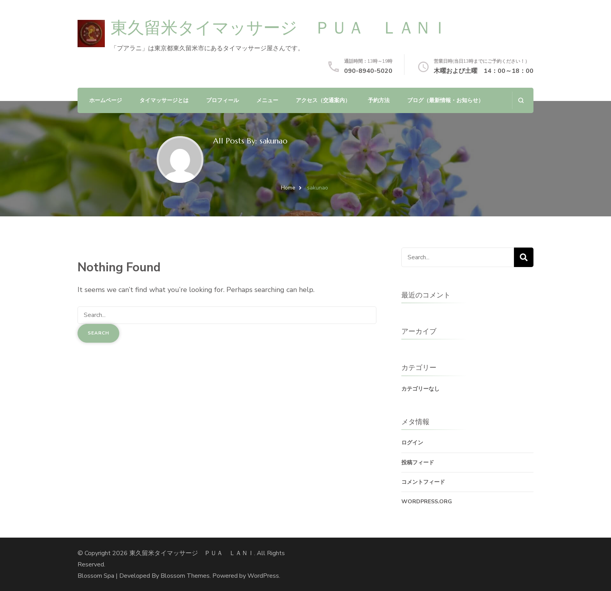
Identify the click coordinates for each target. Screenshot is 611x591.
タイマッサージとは (164, 100)
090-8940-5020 (368, 71)
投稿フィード (417, 462)
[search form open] (521, 100)
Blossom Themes (185, 576)
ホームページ (105, 100)
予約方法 (379, 100)
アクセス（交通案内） (323, 100)
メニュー (267, 100)
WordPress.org (426, 501)
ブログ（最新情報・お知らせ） (445, 100)
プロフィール (222, 100)
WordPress (263, 576)
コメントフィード (423, 482)
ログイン (412, 442)
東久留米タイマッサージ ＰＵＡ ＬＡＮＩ (279, 27)
